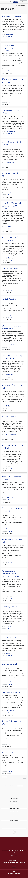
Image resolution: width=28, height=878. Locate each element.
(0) (15, 1)
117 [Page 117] (3, 780)
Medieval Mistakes (9, 417)
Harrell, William (10, 710)
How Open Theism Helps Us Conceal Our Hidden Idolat (12, 206)
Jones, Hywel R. (10, 315)
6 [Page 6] (22, 777)
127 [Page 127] (14, 783)
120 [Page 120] (14, 780)
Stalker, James (9, 34)
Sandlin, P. (8, 653)
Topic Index (14, 816)
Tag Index (14, 815)
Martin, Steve (9, 528)
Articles (10, 36)
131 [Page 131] (6, 785)
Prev (5, 777)
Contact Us (14, 852)
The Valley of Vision (14, 823)
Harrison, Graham (10, 131)
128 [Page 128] (17, 783)
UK (16, 855)
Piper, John (8, 226)
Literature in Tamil (9, 664)
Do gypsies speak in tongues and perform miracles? (10, 48)
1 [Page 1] (10, 777)
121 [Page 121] (17, 780)
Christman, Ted (9, 596)
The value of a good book (12, 16)
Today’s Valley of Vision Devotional (14, 824)
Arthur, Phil (9, 466)
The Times (8, 406)
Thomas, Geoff (9, 99)
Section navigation (20, 5)
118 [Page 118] (7, 780)
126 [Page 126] (10, 783)
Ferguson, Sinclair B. (11, 434)
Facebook (17, 873)
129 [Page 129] (21, 783)
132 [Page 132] (10, 785)
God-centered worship (11, 692)
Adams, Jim (8, 560)
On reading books (9, 637)
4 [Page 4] (17, 777)
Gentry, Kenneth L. (11, 162)
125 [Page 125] (7, 783)
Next (20, 785)
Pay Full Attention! (9, 299)
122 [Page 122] (21, 780)
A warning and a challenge (12, 607)
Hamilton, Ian (9, 497)
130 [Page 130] (24, 783)
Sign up (14, 867)
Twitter (10, 873)
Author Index (14, 811)
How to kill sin (8, 752)
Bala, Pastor (9, 681)
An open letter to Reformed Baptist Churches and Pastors (10, 574)
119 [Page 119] (10, 780)
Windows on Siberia (10, 268)
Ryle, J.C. (8, 626)
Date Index (14, 813)
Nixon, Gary (9, 68)
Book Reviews (14, 805)
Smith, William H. (10, 374)
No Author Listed (10, 192)
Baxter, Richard (10, 344)
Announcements (14, 801)
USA (12, 855)
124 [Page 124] (3, 783)
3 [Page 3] (15, 777)
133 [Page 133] (13, 785)
